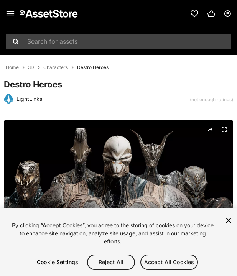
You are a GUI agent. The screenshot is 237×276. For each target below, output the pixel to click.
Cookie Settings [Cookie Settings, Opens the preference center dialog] (57, 262)
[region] (118, 242)
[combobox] (118, 41)
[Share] (210, 129)
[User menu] (227, 14)
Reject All (111, 262)
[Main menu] (10, 13)
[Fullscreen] (224, 129)
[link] (194, 13)
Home (12, 67)
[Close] (228, 220)
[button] (211, 13)
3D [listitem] (31, 67)
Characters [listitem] (55, 67)
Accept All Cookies (169, 262)
